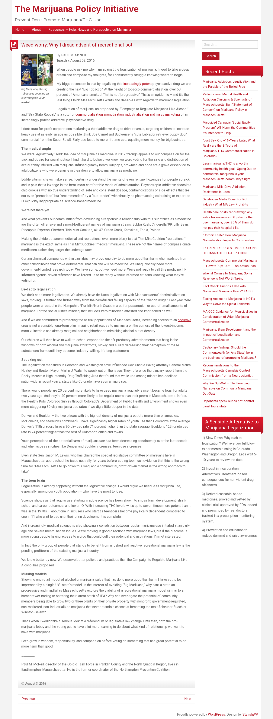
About (36, 30)
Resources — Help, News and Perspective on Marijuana (89, 30)
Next (187, 699)
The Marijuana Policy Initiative (77, 9)
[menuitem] (20, 30)
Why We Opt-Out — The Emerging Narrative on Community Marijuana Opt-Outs (227, 388)
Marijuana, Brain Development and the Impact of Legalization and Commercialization (229, 335)
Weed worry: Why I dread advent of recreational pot (76, 45)
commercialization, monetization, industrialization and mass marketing (128, 114)
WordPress (216, 714)
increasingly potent (137, 84)
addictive (184, 320)
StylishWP (250, 714)
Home (19, 30)
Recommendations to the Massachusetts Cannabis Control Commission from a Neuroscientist (228, 370)
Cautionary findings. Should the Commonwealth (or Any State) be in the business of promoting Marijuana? (229, 353)
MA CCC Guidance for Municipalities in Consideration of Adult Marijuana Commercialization (230, 317)
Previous (28, 699)
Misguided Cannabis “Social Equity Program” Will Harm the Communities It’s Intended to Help (229, 128)
